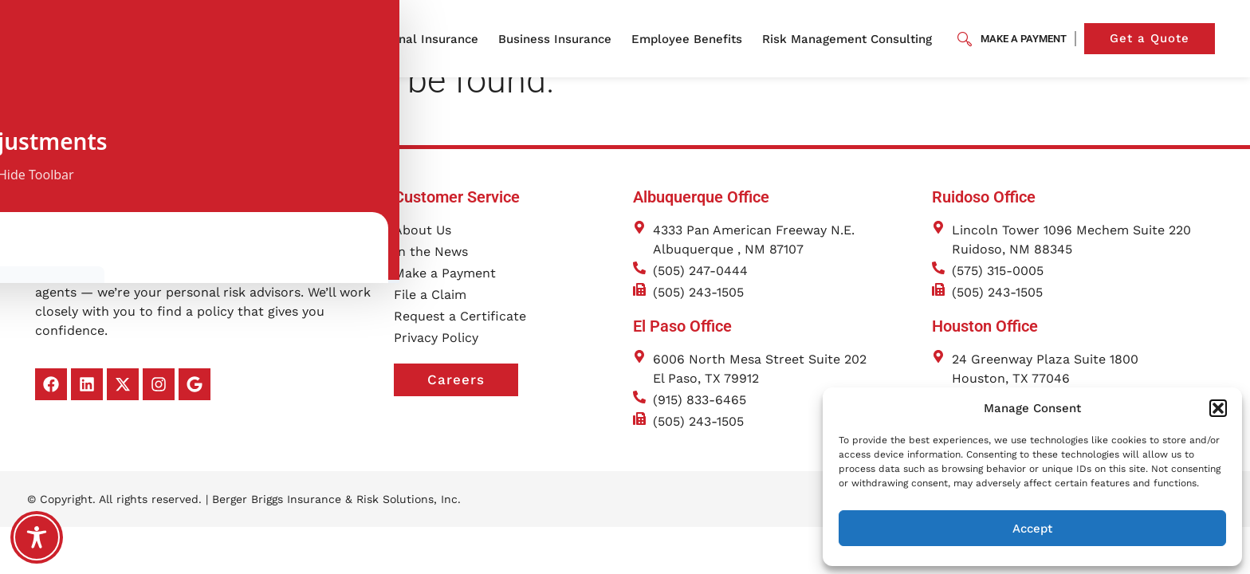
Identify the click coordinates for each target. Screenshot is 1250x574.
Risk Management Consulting (851, 39)
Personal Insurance (426, 39)
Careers (472, 405)
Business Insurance (558, 39)
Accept (1032, 528)
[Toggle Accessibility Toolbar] (36, 537)
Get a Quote (1162, 39)
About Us (323, 39)
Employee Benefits (690, 39)
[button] (1218, 408)
